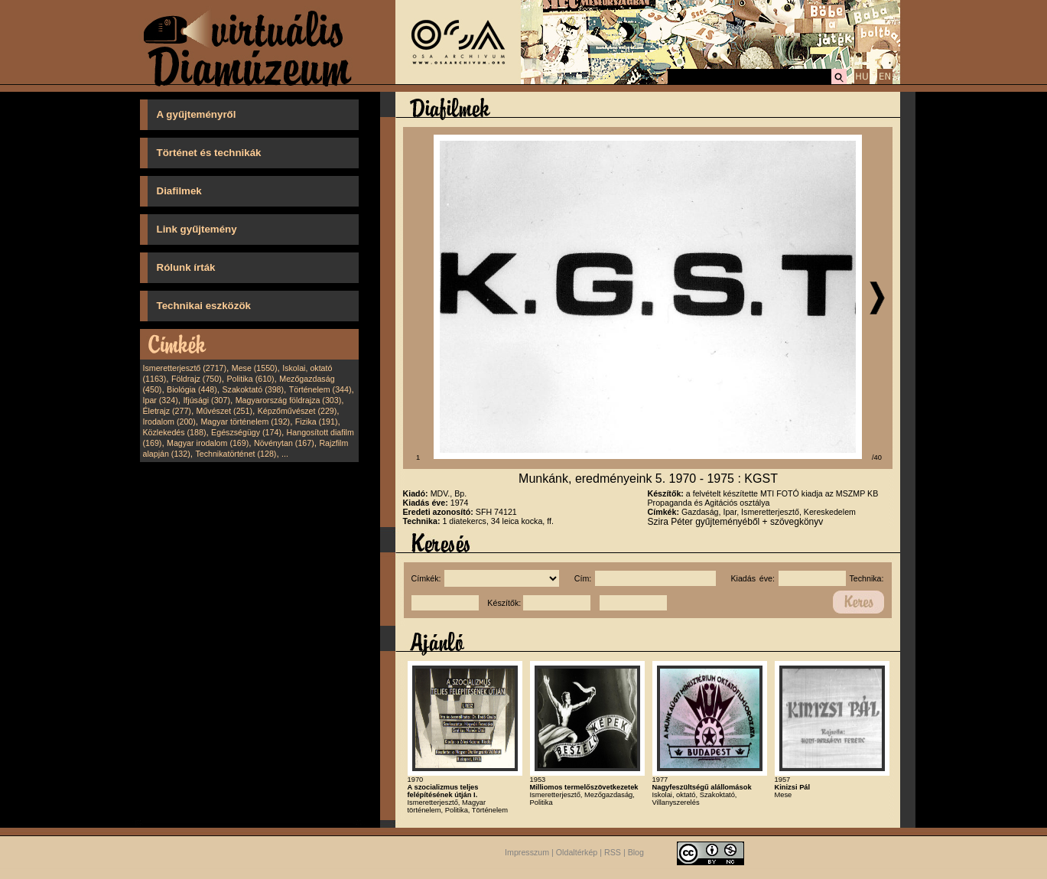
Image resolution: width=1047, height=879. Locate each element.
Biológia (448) (192, 389)
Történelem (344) (320, 389)
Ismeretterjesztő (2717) (185, 368)
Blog (636, 852)
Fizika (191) (316, 421)
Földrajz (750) (196, 378)
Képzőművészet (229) (297, 410)
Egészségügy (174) (246, 432)
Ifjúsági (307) (206, 400)
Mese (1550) (255, 368)
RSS (612, 852)
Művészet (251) (224, 410)
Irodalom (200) (169, 421)
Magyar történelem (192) (245, 421)
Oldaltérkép (577, 852)
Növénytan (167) (284, 443)
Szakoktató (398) (254, 389)
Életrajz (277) (167, 410)
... (284, 453)
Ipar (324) (160, 400)
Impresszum (527, 852)
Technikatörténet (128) (235, 453)
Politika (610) (250, 378)
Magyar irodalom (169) (208, 443)
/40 (877, 457)
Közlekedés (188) (174, 432)
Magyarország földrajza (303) (289, 400)
